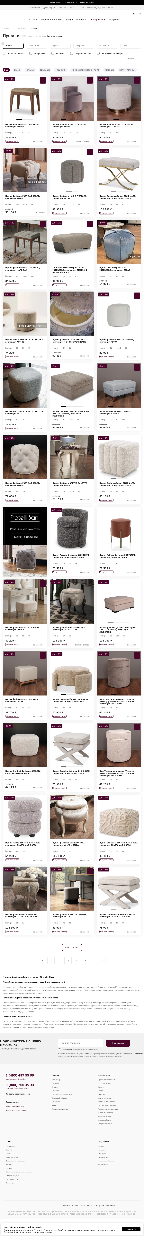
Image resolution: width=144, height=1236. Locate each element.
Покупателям (104, 1092)
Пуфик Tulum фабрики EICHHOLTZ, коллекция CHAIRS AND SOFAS (23, 857)
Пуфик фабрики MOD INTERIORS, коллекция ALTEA (69, 931)
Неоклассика (103, 1181)
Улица (54, 1122)
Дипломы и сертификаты (15, 1178)
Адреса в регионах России (16, 1127)
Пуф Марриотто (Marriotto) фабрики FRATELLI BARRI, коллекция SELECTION (117, 639)
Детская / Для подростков (62, 1111)
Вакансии (9, 1181)
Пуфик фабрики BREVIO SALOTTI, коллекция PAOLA (69, 491)
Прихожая (56, 1118)
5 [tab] (36, 192)
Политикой (138, 1070)
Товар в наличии (15, 53)
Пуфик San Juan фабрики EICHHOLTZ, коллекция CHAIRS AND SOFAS (118, 857)
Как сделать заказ (105, 1133)
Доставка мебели (104, 1100)
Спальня (55, 1104)
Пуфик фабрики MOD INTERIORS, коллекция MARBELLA (22, 272)
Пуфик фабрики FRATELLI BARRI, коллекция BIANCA (22, 638)
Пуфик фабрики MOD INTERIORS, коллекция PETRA (69, 198)
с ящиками (60, 70)
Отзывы (72, 7)
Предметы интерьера (60, 1126)
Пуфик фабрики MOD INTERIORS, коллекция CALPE (22, 711)
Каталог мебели (20, 28)
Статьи (8, 1170)
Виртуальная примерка (112, 53)
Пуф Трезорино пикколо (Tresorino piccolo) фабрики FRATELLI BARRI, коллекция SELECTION (117, 712)
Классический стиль (106, 1178)
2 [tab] (25, 119)
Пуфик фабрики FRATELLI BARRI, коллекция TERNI (69, 125)
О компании (10, 1163)
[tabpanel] (25, 98)
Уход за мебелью (104, 1137)
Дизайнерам (49, 7)
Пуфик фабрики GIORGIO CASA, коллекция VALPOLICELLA (69, 638)
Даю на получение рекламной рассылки (80, 1066)
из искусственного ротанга (85, 70)
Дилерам (62, 7)
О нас (8, 1158)
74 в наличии (55, 36)
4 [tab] (80, 119)
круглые (30, 70)
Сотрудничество (12, 1196)
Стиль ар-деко (103, 1174)
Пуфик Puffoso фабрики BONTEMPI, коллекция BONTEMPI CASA (117, 564)
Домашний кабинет (59, 1115)
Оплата (101, 1104)
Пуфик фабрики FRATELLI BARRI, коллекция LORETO (116, 125)
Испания (101, 1167)
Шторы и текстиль (105, 1140)
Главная (6, 28)
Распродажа (39, 53)
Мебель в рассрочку (105, 1129)
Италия (101, 1163)
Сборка (101, 1107)
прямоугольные (127, 70)
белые (17, 70)
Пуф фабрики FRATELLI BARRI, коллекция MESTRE (115, 418)
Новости (9, 1167)
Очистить (130, 59)
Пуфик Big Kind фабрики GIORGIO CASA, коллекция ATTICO (23, 784)
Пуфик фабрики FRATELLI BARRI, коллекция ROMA (22, 198)
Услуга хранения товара (107, 1118)
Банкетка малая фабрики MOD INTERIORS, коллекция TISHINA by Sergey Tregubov (70, 273)
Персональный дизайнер (107, 1122)
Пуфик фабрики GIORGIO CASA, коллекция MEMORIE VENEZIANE (69, 345)
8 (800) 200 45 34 (20, 1101)
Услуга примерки (104, 1115)
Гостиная (55, 1100)
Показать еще (72, 964)
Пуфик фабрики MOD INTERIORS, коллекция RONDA (22, 125)
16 (101, 977)
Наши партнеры (12, 1174)
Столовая (55, 1107)
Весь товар (56, 1096)
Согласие (87, 1070)
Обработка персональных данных (19, 1189)
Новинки (60, 53)
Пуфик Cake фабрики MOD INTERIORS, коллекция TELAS (114, 272)
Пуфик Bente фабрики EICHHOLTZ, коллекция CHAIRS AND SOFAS (117, 491)
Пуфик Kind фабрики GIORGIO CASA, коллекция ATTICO (24, 345)
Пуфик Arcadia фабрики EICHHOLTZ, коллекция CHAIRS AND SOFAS (71, 564)
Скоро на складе (83, 53)
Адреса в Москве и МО (15, 1123)
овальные (45, 70)
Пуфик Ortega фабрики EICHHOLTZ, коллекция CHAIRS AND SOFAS (70, 711)
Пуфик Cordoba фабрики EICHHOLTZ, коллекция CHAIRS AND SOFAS (71, 784)
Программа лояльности (107, 1096)
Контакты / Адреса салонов (100, 7)
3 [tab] (30, 119)
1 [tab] (19, 119)
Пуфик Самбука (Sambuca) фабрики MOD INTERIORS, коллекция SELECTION (70, 419)
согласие (69, 1066)
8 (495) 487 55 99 (20, 1092)
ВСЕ (6, 70)
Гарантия (101, 1111)
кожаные (109, 70)
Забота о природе (12, 1192)
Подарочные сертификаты (108, 1126)
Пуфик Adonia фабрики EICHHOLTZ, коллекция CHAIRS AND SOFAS (117, 198)
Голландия (102, 1170)
